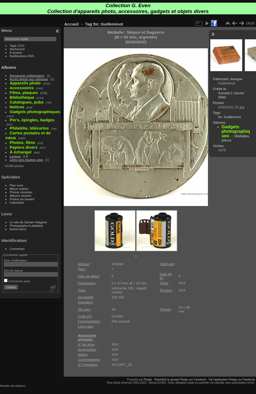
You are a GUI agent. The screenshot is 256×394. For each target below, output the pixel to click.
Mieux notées (19, 188)
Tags (13, 45)
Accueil (71, 24)
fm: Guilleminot (108, 24)
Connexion (17, 248)
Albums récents (20, 195)
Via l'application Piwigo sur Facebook (231, 379)
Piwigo (148, 379)
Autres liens (18, 229)
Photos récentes (21, 192)
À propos (16, 52)
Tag (88, 24)
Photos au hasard (22, 199)
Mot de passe (13, 270)
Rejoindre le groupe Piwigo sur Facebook (180, 379)
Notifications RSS (22, 56)
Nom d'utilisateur (15, 260)
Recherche (17, 49)
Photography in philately (26, 225)
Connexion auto (17, 281)
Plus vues (16, 185)
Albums (8, 67)
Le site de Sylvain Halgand (28, 222)
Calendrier (17, 202)
